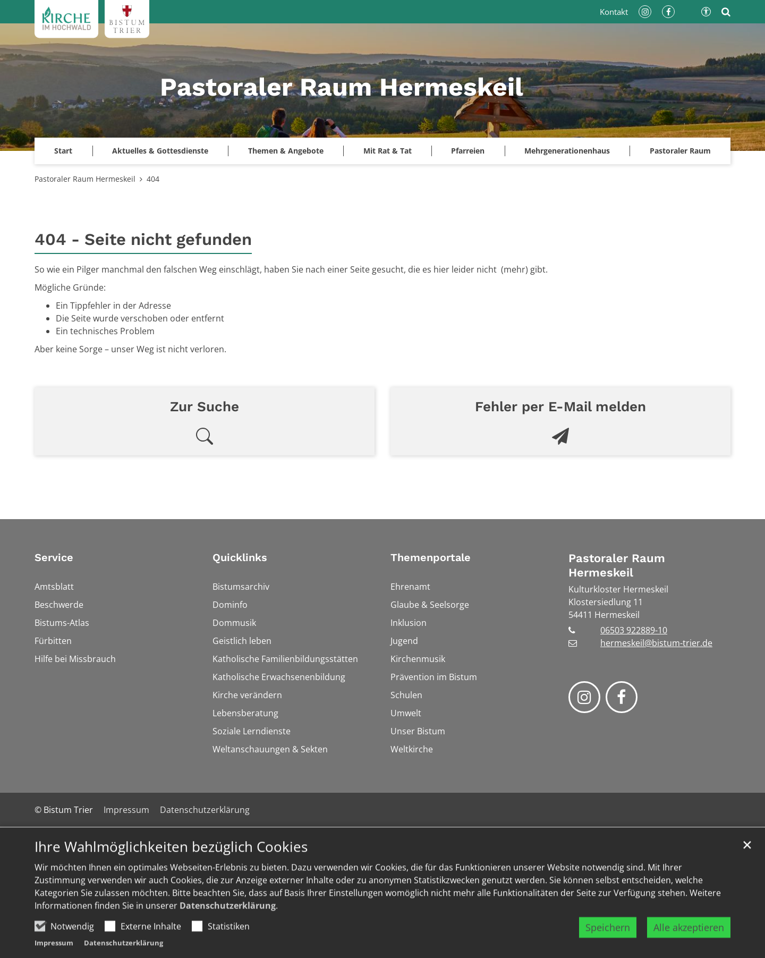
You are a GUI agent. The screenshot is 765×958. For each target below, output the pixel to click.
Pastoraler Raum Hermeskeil (85, 179)
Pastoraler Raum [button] (680, 151)
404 (153, 179)
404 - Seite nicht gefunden (143, 239)
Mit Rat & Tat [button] (387, 151)
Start (63, 151)
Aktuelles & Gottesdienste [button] (160, 151)
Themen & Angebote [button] (286, 151)
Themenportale (430, 557)
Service (54, 557)
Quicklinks (239, 557)
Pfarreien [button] (467, 151)
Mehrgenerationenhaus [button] (567, 151)
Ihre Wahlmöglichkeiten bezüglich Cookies (171, 869)
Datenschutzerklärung (228, 928)
